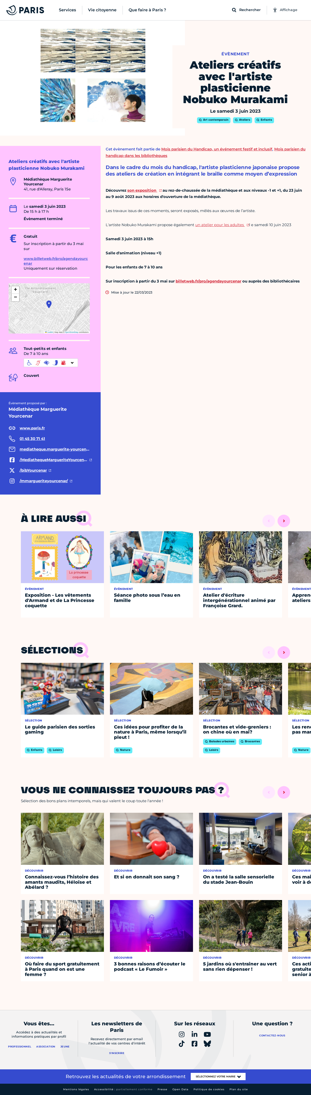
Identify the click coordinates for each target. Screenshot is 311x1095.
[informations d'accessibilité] (51, 362)
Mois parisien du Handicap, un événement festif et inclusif (216, 149)
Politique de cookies (208, 1089)
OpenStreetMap (71, 332)
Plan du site (238, 1089)
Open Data (180, 1089)
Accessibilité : (123, 1089)
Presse (162, 1089)
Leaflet (49, 332)
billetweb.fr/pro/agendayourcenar (208, 281)
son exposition (142, 190)
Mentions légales (76, 1089)
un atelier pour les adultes (220, 224)
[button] (49, 304)
